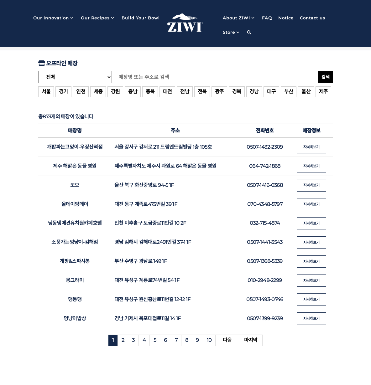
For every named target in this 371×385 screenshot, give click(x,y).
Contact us (312, 18)
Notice (286, 18)
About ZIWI (239, 18)
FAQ (267, 18)
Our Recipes (98, 18)
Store (232, 33)
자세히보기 (312, 147)
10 (209, 338)
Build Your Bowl (141, 18)
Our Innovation (54, 18)
